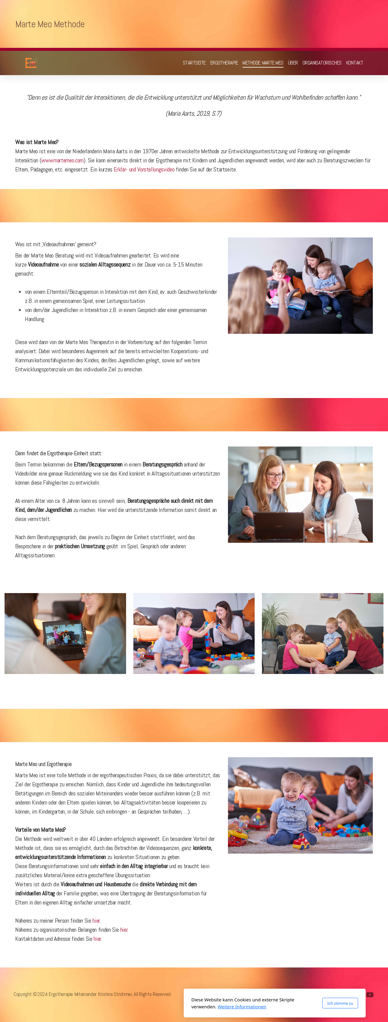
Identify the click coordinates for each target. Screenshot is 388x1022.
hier (96, 920)
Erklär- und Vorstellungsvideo (144, 169)
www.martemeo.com (62, 160)
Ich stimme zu (259, 1003)
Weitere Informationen (161, 1007)
